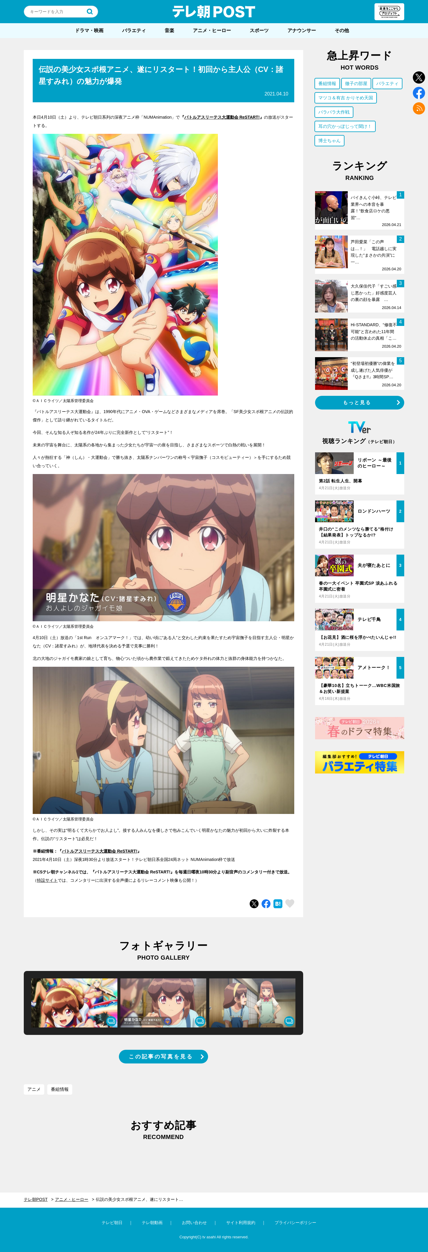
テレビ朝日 (112, 1222)
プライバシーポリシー (295, 1222)
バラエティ (134, 30)
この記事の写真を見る (161, 1057)
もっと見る (357, 402)
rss (419, 108)
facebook (419, 93)
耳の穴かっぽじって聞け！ (345, 126)
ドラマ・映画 (89, 30)
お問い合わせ (194, 1222)
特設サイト (47, 880)
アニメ (34, 1089)
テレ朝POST (214, 11)
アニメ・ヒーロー (212, 30)
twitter (419, 77)
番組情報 (60, 1089)
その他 (342, 30)
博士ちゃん (329, 140)
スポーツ (259, 30)
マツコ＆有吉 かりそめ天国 (345, 97)
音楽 (169, 30)
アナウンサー (301, 30)
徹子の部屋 (356, 83)
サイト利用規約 (240, 1222)
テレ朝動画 (152, 1222)
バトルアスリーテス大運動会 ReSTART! (222, 117)
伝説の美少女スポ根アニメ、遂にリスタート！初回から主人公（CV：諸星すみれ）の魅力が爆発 (143, 1199)
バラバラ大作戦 (334, 111)
